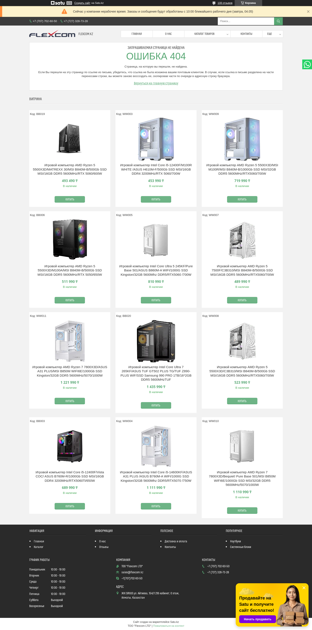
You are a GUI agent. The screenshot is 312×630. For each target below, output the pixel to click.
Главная (137, 34)
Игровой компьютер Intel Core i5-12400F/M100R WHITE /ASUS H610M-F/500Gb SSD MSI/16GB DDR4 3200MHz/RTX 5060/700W (156, 169)
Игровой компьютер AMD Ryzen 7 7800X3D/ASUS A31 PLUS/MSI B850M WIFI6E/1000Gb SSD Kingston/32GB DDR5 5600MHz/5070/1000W (69, 371)
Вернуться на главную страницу (156, 83)
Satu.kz (174, 622)
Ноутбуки (235, 541)
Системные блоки (240, 547)
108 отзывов (225, 3)
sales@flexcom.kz (132, 572)
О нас (168, 34)
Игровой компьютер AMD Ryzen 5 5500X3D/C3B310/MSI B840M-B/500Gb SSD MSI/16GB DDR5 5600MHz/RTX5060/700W (242, 371)
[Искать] (278, 21)
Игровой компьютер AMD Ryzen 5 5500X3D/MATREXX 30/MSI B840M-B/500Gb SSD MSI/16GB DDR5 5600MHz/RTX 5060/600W (70, 169)
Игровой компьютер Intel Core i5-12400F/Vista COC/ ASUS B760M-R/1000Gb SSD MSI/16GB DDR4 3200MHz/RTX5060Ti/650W (70, 476)
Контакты (246, 34)
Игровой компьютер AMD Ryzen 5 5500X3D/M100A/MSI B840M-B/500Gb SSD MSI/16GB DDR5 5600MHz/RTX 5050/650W (69, 270)
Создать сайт (82, 3)
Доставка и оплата (176, 541)
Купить (69, 199)
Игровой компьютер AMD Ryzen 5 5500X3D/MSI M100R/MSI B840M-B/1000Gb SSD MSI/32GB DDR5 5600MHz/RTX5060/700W (242, 169)
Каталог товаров (204, 34)
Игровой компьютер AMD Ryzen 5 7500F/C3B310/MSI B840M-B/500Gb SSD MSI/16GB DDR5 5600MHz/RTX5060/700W (242, 270)
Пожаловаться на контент (168, 625)
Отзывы (104, 547)
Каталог (38, 547)
